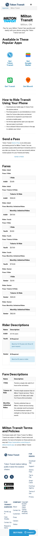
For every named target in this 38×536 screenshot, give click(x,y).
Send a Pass (16, 143)
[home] (14, 4)
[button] (31, 5)
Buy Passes (19, 532)
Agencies (5, 8)
